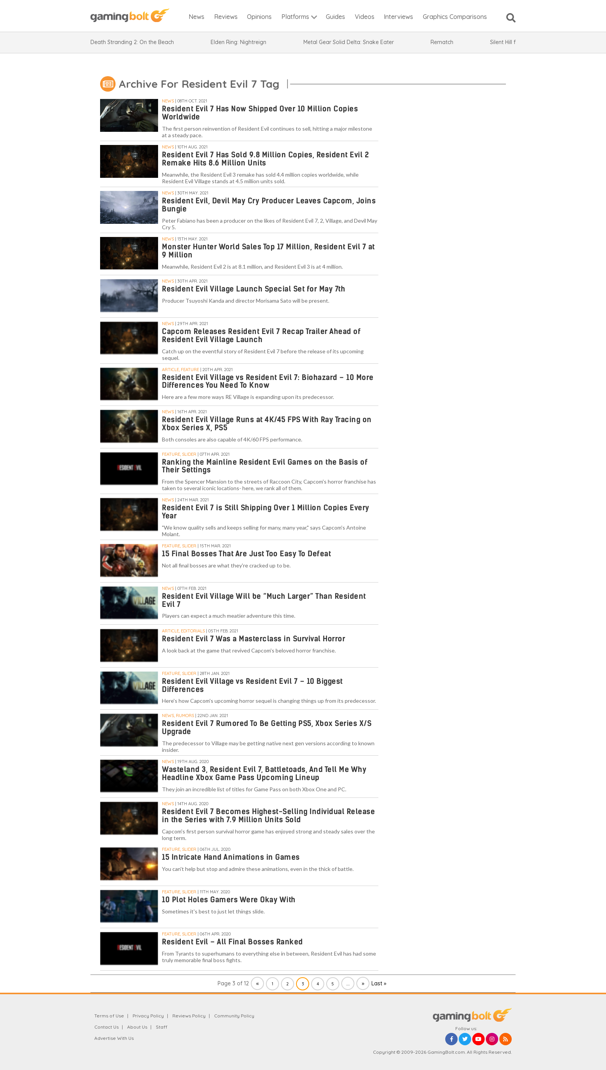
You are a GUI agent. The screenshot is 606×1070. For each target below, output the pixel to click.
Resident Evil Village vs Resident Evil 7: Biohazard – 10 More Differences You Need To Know (268, 381)
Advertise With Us (114, 1038)
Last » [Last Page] (378, 983)
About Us (137, 1027)
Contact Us (106, 1027)
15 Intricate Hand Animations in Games (231, 857)
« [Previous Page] (257, 983)
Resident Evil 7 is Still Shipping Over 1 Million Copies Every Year (265, 511)
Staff (161, 1027)
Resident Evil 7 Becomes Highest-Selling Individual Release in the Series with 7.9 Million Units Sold (268, 815)
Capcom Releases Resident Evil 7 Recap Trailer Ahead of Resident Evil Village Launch (261, 335)
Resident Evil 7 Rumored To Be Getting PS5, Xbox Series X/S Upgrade (266, 727)
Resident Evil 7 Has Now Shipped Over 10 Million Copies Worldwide (260, 112)
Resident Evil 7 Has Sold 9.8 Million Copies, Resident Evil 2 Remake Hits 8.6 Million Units (265, 158)
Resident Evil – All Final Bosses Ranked (232, 941)
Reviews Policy (189, 1016)
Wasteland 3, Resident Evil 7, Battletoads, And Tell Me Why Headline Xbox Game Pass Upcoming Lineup (264, 773)
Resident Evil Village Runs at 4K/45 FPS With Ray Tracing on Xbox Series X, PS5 (267, 423)
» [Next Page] (363, 983)
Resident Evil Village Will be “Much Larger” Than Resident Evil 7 (264, 600)
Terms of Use (109, 1016)
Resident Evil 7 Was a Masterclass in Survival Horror (253, 638)
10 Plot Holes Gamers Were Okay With (229, 899)
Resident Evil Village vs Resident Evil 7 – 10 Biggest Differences (252, 685)
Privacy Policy (148, 1016)
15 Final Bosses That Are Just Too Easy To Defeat (246, 553)
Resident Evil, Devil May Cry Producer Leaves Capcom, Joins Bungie (269, 204)
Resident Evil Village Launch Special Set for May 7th (253, 289)
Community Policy (234, 1016)
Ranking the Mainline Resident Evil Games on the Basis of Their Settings (265, 466)
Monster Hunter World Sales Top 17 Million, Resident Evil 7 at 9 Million (268, 250)
